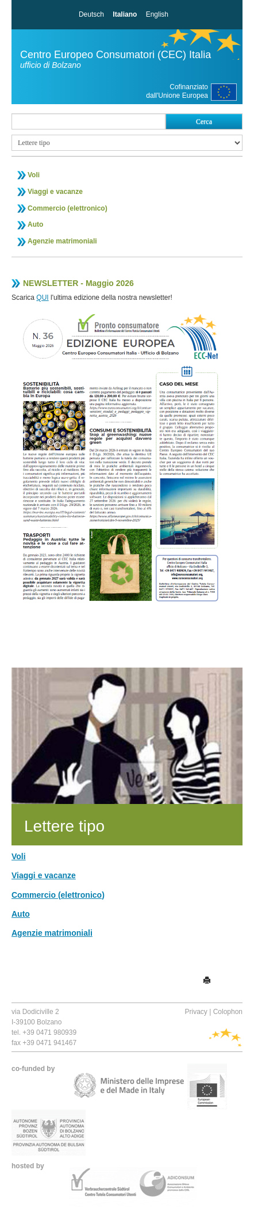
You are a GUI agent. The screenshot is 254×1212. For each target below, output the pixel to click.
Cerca (204, 121)
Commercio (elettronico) (67, 208)
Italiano (125, 14)
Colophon (228, 1012)
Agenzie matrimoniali (62, 241)
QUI (42, 298)
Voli (34, 175)
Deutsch (91, 14)
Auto (35, 224)
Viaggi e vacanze (55, 192)
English (157, 14)
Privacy (195, 1012)
